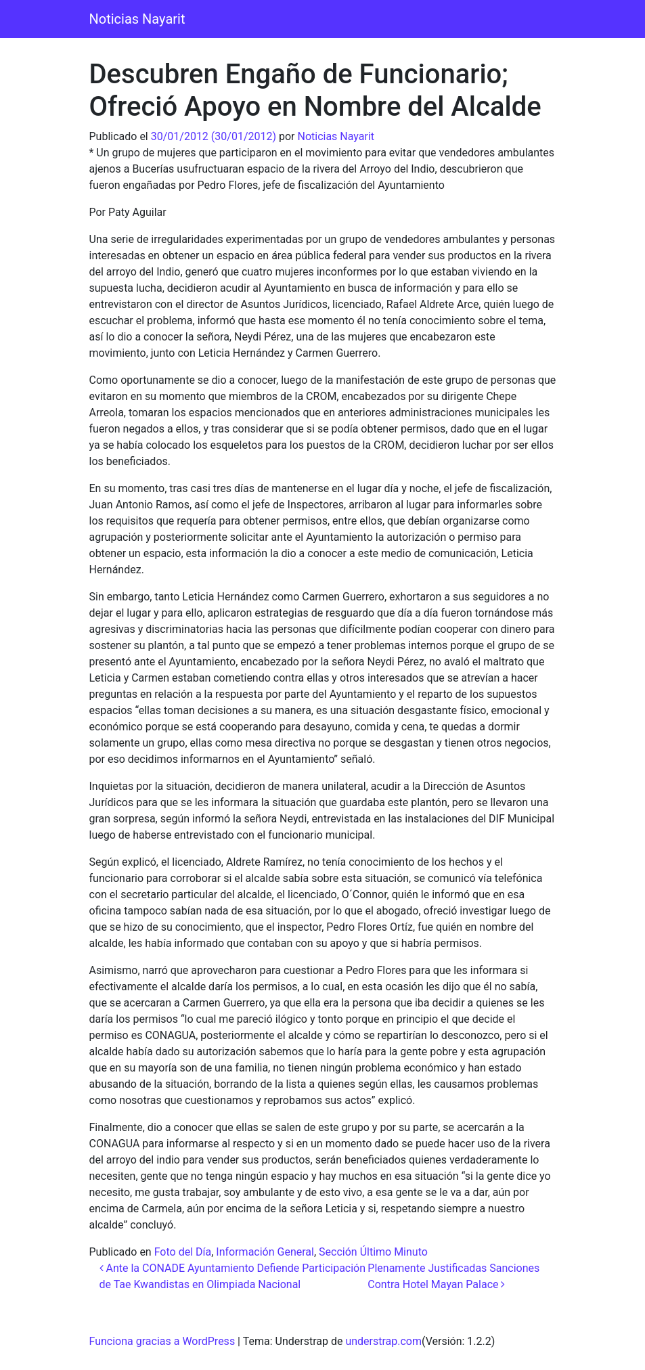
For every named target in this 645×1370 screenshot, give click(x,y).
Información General (265, 1251)
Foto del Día (183, 1251)
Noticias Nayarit (137, 19)
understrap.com (383, 1341)
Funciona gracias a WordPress (162, 1341)
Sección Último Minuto (373, 1251)
